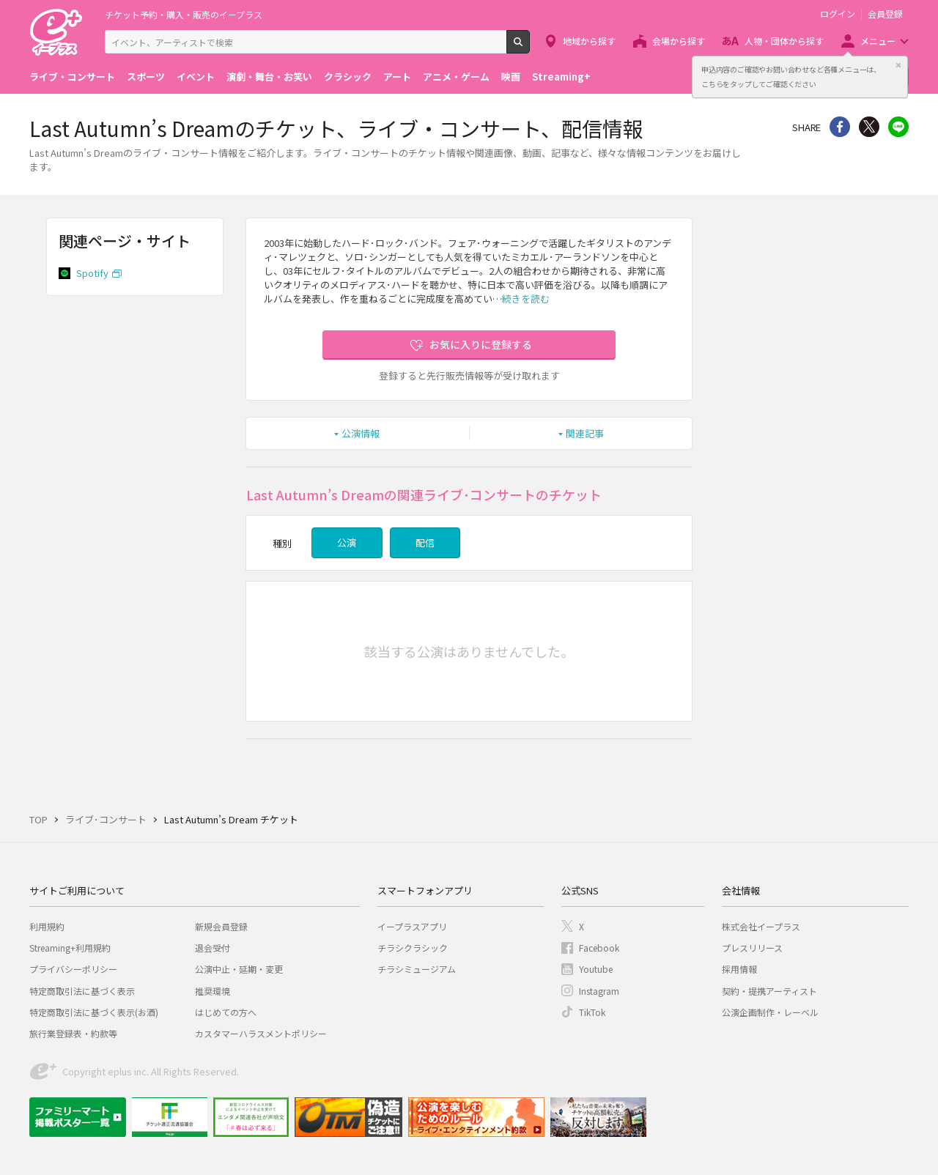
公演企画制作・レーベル (770, 1012)
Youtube (596, 969)
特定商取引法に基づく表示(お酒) (93, 1012)
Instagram (599, 991)
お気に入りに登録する (480, 344)
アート (397, 77)
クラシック (348, 77)
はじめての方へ (225, 1012)
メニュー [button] (877, 40)
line (898, 126)
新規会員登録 (221, 926)
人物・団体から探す (784, 40)
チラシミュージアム (416, 969)
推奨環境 (212, 991)
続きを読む (526, 298)
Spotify (92, 273)
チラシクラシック (412, 947)
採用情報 (739, 969)
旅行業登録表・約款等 (73, 1033)
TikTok (592, 1012)
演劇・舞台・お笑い (269, 77)
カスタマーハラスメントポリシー (261, 1033)
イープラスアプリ (412, 926)
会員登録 (885, 14)
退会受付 (212, 947)
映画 (510, 77)
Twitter (869, 126)
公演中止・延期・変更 (239, 969)
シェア (840, 126)
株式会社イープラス (761, 926)
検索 (529, 47)
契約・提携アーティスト (769, 991)
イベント (196, 77)
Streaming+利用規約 (70, 947)
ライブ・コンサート (72, 77)
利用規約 (46, 926)
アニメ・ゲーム (456, 77)
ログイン (837, 14)
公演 (346, 542)
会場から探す (678, 40)
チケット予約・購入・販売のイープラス (183, 14)
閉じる (898, 65)
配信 (425, 542)
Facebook (599, 947)
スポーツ (146, 77)
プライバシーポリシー (73, 969)
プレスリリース (752, 947)
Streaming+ (561, 77)
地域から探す (589, 40)
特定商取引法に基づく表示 (82, 991)
